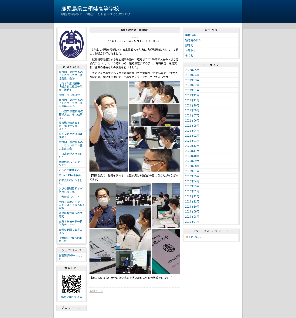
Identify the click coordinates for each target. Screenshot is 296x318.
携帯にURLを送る (71, 297)
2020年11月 (192, 151)
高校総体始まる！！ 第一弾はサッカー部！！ (72, 126)
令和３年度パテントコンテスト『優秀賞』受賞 (71, 205)
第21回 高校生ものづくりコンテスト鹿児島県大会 (71, 145)
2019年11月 (192, 201)
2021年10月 (192, 105)
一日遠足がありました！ (70, 155)
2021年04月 (192, 130)
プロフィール (71, 307)
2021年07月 (192, 115)
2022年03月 (192, 80)
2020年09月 (192, 161)
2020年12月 (192, 146)
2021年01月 (192, 140)
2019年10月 (192, 206)
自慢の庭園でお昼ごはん (70, 231)
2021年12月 (192, 95)
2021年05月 (192, 125)
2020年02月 (192, 191)
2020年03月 (192, 186)
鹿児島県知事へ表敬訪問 (70, 214)
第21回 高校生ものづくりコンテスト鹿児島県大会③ (71, 75)
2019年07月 (192, 221)
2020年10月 (192, 156)
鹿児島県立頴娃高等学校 (90, 8)
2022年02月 (192, 85)
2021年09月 (192, 110)
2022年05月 (192, 70)
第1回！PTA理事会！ (71, 175)
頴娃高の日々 (193, 40)
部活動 (189, 45)
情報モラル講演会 (69, 95)
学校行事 (190, 35)
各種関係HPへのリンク (71, 256)
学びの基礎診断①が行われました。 (70, 189)
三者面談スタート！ (70, 197)
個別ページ (96, 291)
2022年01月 (192, 90)
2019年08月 (192, 216)
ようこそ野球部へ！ (70, 170)
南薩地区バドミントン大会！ (70, 163)
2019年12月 (192, 196)
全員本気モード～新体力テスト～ (70, 222)
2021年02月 (192, 135)
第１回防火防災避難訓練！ (70, 135)
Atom (197, 237)
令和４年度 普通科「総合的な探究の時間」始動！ (70, 87)
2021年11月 (192, 100)
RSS (191, 237)
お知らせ (190, 50)
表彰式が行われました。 (70, 181)
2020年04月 (192, 181)
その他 (189, 55)
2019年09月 (192, 211)
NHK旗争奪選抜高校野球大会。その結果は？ (71, 114)
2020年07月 (192, 171)
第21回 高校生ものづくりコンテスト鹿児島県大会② (71, 103)
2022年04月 (192, 75)
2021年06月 (192, 120)
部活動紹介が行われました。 (70, 239)
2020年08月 (192, 166)
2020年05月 (192, 176)
